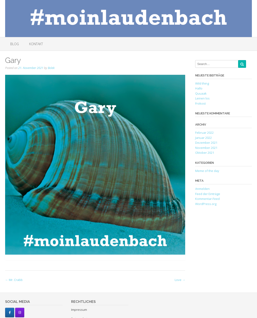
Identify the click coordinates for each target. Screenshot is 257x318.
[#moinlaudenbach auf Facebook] (9, 312)
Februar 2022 (204, 132)
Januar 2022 (203, 138)
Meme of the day (207, 171)
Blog (14, 44)
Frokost (200, 103)
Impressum (79, 310)
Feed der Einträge (207, 194)
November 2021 (206, 148)
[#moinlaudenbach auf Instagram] (19, 312)
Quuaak (201, 93)
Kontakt (36, 44)
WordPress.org (205, 204)
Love (180, 280)
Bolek (51, 68)
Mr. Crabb (14, 280)
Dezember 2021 (206, 142)
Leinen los (202, 98)
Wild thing (202, 83)
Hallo (198, 88)
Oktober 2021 (204, 152)
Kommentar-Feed (207, 199)
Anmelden (202, 189)
